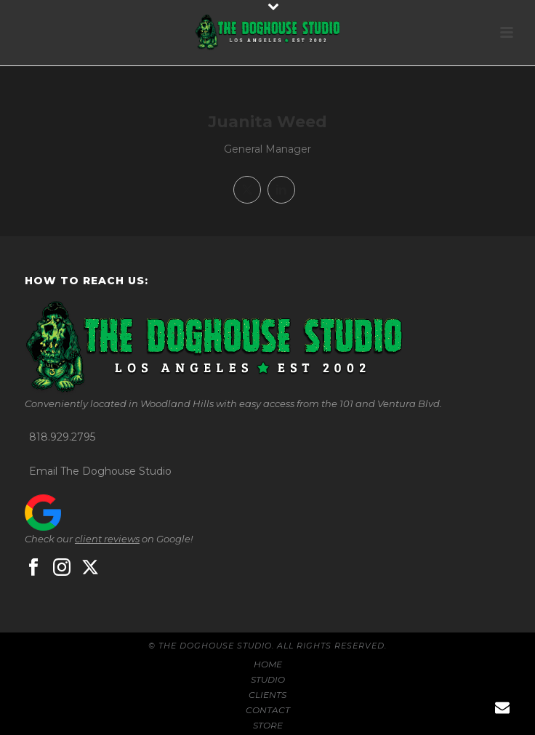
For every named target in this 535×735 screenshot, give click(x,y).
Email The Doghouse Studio (100, 471)
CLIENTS (267, 694)
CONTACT (268, 709)
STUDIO (268, 679)
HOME (268, 664)
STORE (268, 725)
